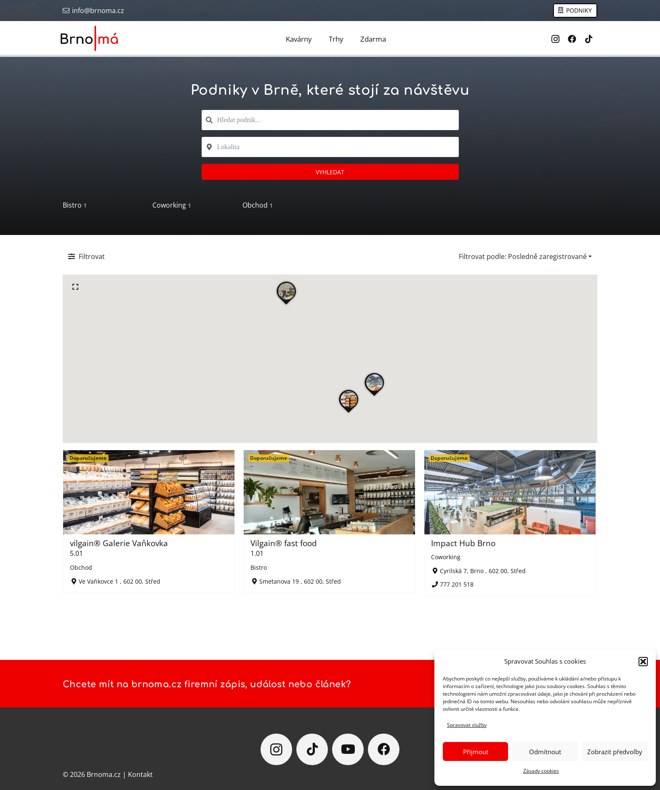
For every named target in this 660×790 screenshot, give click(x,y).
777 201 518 (457, 584)
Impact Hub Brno (463, 543)
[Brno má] (90, 38)
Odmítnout (545, 751)
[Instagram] (555, 39)
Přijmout (475, 751)
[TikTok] (588, 39)
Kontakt (140, 774)
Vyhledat (330, 172)
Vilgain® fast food (283, 543)
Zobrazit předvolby (614, 751)
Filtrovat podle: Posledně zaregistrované (523, 256)
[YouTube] (348, 749)
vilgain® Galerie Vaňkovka (119, 543)
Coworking (171, 205)
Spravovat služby (467, 725)
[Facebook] (572, 39)
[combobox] (330, 120)
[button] (643, 661)
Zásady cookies (541, 770)
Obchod (257, 205)
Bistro (75, 205)
